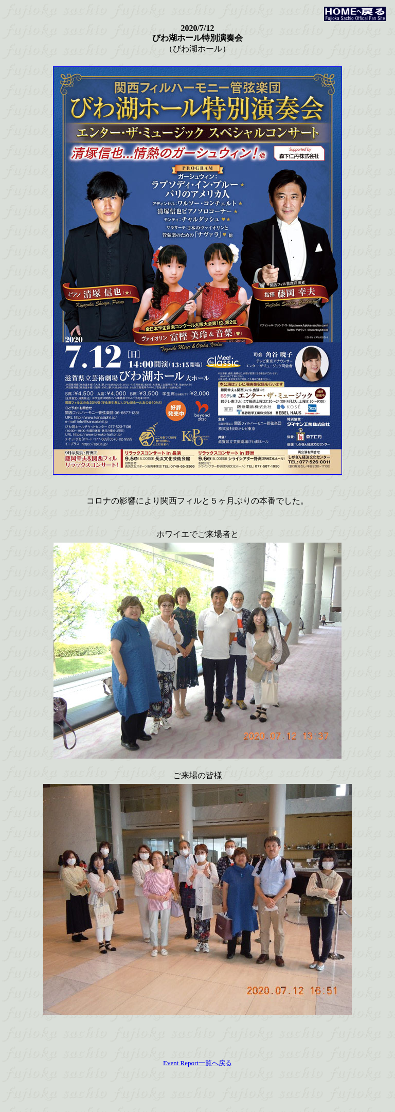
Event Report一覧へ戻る (197, 1063)
